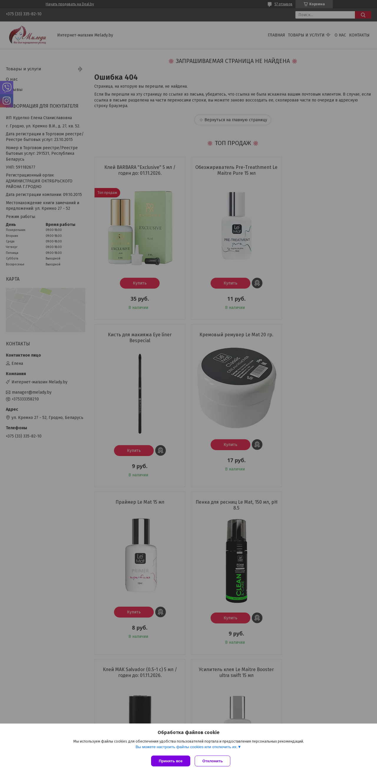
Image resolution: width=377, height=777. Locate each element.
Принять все (171, 761)
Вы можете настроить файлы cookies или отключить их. (186, 748)
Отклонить (214, 761)
